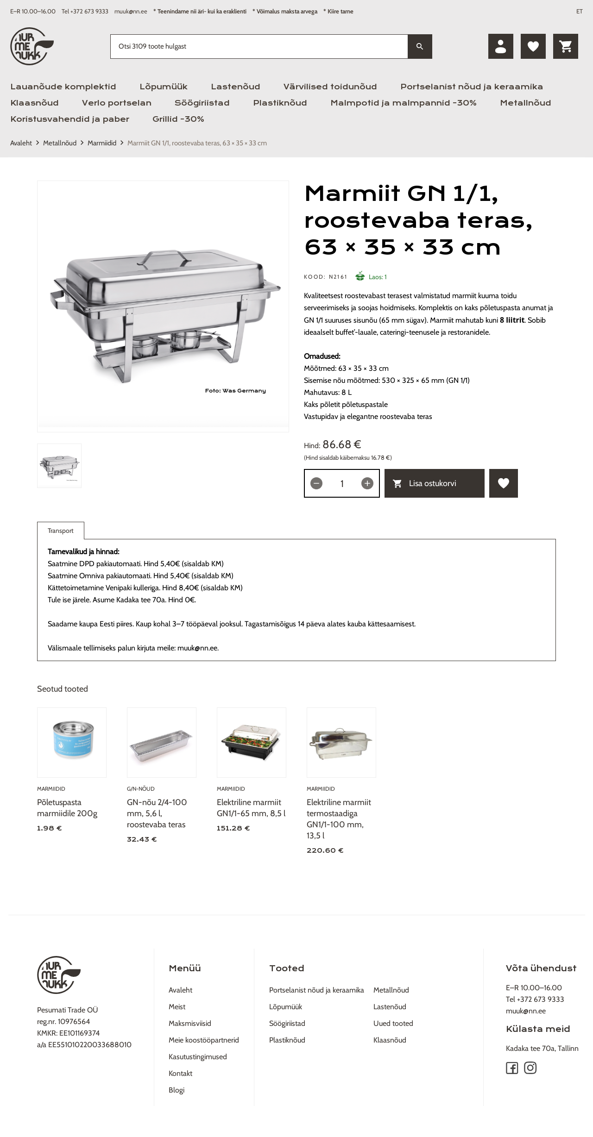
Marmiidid (102, 143)
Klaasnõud (34, 103)
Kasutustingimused (198, 1056)
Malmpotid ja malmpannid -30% (403, 103)
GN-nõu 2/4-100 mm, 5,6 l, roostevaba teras (157, 813)
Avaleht (21, 143)
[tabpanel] (163, 306)
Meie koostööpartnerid (204, 1040)
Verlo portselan (116, 103)
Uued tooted (393, 1023)
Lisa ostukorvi (424, 483)
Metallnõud (525, 103)
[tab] (59, 466)
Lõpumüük (163, 86)
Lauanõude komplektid (63, 86)
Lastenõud (235, 86)
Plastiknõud (280, 103)
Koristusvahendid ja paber (69, 119)
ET (579, 11)
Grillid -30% (178, 119)
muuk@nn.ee (130, 11)
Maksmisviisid (190, 1023)
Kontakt (180, 1073)
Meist (177, 1006)
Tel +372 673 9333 (85, 11)
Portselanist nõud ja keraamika (471, 86)
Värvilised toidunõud (330, 86)
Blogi (176, 1090)
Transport (61, 532)
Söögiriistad (202, 103)
